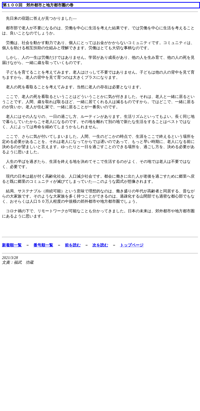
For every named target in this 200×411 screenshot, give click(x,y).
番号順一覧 (43, 245)
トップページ (131, 245)
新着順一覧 (12, 245)
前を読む (73, 245)
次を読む (100, 245)
